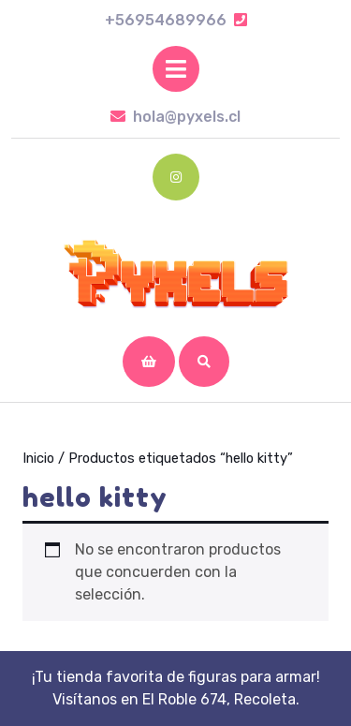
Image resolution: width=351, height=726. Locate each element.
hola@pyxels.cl (175, 117)
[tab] (176, 69)
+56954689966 (176, 20)
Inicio (38, 458)
